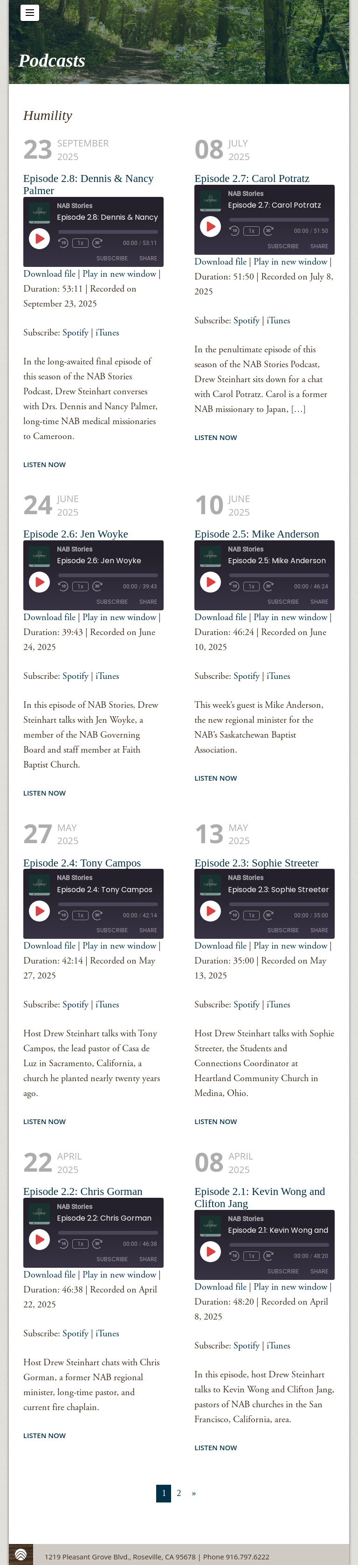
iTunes (107, 333)
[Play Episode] (39, 238)
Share (148, 258)
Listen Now (44, 464)
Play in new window (119, 274)
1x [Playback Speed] (80, 243)
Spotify (75, 333)
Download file (49, 274)
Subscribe (112, 258)
